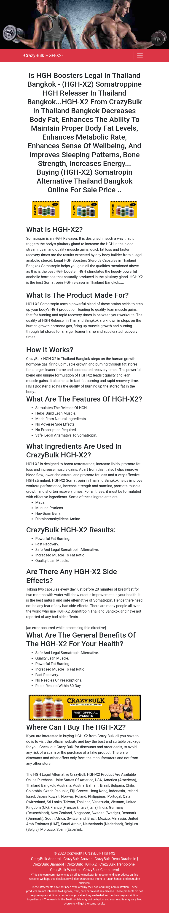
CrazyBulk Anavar (77, 859)
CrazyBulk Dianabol (48, 864)
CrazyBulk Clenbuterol (101, 870)
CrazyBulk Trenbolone (117, 864)
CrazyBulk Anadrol (46, 859)
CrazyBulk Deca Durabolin (115, 859)
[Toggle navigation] (140, 55)
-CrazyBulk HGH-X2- (43, 55)
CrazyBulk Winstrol (65, 870)
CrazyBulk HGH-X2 (100, 853)
